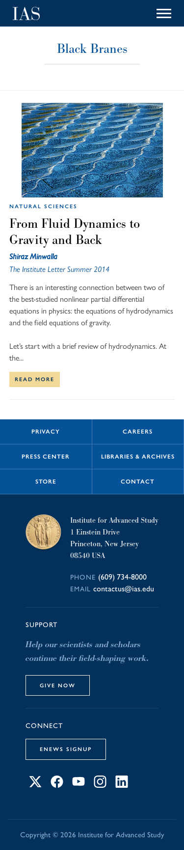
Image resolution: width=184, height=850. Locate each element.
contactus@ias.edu (123, 588)
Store (45, 481)
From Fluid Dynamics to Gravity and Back (74, 231)
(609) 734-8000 (122, 577)
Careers (138, 431)
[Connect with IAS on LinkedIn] (121, 785)
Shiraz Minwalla (33, 256)
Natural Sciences (43, 206)
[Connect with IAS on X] (35, 785)
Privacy (45, 431)
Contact (138, 481)
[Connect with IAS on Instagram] (100, 785)
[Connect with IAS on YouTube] (78, 785)
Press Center (46, 456)
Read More (34, 379)
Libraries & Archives (138, 456)
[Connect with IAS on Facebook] (57, 785)
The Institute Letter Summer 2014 (59, 269)
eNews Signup (66, 749)
